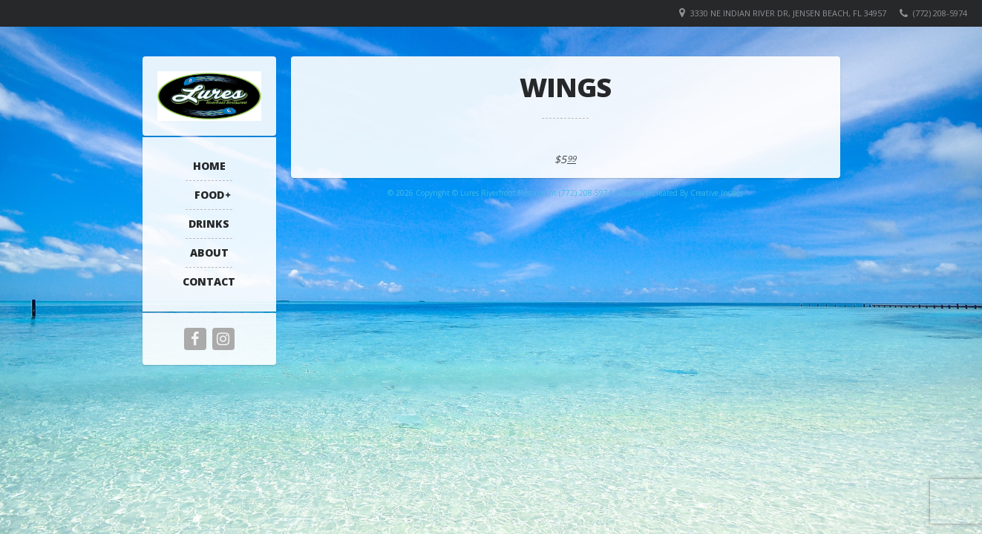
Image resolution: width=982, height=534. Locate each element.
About (209, 252)
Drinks (209, 224)
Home (209, 166)
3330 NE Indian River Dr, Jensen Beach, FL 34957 (788, 13)
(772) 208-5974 (940, 13)
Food (209, 195)
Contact (209, 281)
